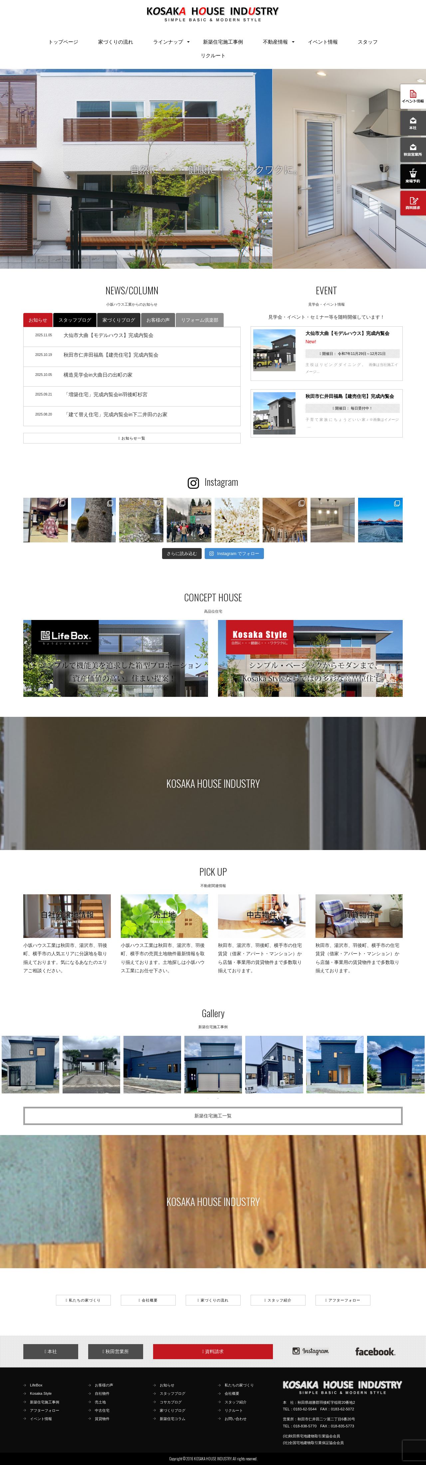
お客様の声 (158, 320)
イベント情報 (323, 41)
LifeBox (36, 1385)
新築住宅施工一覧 (213, 1115)
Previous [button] (8, 1064)
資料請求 (213, 1351)
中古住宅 (102, 1410)
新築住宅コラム (172, 1419)
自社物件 (102, 1393)
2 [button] (218, 1098)
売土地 (100, 1402)
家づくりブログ (119, 320)
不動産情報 (275, 41)
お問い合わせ (236, 1419)
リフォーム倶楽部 (199, 320)
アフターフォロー (342, 1300)
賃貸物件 (102, 1419)
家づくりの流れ (115, 41)
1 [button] (208, 1098)
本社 (51, 1351)
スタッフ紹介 (277, 1300)
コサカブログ (171, 1402)
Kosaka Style (41, 1393)
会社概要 (147, 1300)
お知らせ (38, 320)
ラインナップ (168, 41)
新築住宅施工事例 (223, 41)
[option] (30, 1064)
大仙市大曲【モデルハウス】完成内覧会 (347, 333)
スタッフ (368, 41)
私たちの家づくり (83, 1300)
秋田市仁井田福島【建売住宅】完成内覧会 (350, 396)
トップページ (63, 41)
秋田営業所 (116, 1351)
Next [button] (416, 1064)
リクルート (213, 55)
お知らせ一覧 (131, 438)
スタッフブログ (75, 320)
